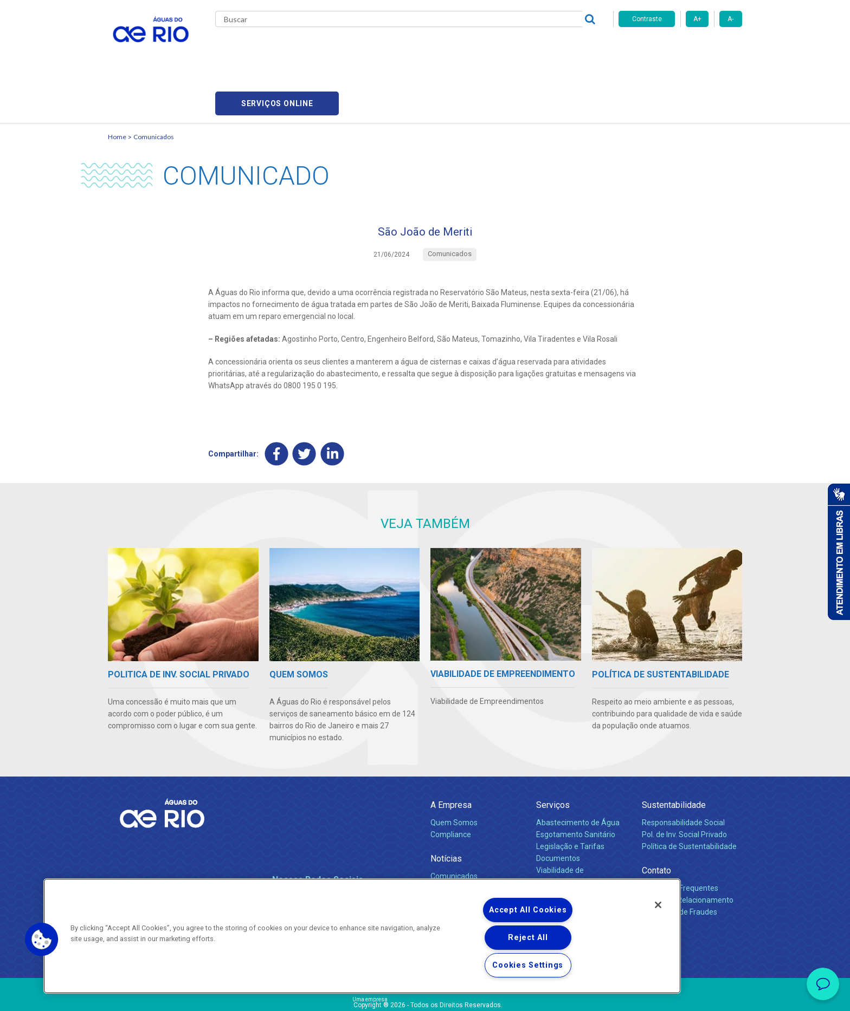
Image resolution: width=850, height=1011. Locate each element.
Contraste (647, 19)
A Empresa (451, 757)
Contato (656, 822)
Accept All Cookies (527, 910)
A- (730, 19)
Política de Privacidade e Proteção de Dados (425, 994)
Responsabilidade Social (683, 774)
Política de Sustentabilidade (689, 798)
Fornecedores (488, 48)
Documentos (558, 810)
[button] (41, 939)
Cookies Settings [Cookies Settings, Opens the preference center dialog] (527, 965)
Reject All (528, 937)
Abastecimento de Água (578, 774)
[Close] (658, 905)
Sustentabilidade (674, 757)
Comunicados (153, 84)
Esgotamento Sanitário (575, 786)
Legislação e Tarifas (570, 798)
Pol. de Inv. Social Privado (684, 786)
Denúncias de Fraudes (679, 863)
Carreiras (437, 48)
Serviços (553, 757)
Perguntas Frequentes (680, 840)
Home (117, 84)
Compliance (450, 786)
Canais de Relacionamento (687, 851)
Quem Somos (454, 774)
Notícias (446, 810)
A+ (697, 19)
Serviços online (680, 49)
